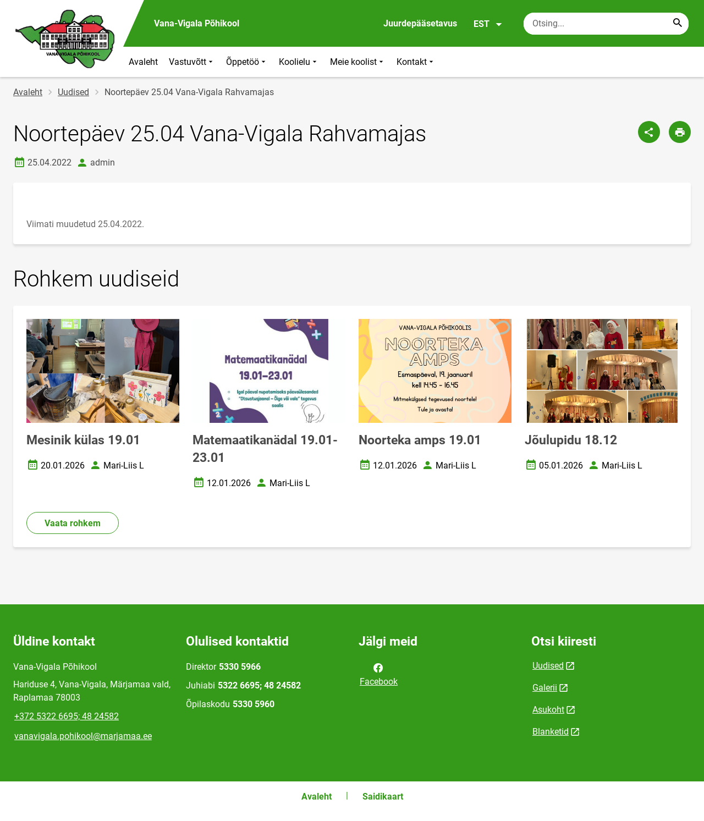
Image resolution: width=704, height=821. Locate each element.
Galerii (544, 687)
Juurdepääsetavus (420, 23)
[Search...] (677, 23)
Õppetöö (247, 62)
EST (488, 24)
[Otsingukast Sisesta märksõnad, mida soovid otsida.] (606, 24)
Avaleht (143, 62)
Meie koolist (358, 62)
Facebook (379, 673)
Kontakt (416, 62)
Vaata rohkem (73, 523)
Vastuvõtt (192, 62)
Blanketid (550, 731)
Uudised (73, 92)
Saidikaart (382, 796)
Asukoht (548, 709)
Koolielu (299, 62)
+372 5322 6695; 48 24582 (66, 716)
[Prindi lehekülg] (680, 132)
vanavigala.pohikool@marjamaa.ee (83, 736)
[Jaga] (649, 132)
